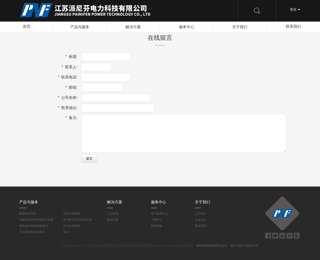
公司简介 (200, 213)
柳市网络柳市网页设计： (214, 245)
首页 (26, 26)
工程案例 (112, 213)
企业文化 (200, 219)
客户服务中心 (159, 213)
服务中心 (186, 26)
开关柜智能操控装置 (32, 232)
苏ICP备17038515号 (244, 245)
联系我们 (293, 26)
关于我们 (239, 26)
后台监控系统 (71, 226)
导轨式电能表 (71, 213)
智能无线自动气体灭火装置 (36, 219)
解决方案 (133, 26)
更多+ (67, 232)
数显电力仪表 (27, 213)
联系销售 (156, 226)
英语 (293, 9)
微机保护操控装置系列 (33, 226)
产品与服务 (79, 26)
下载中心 (156, 219)
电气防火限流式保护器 (77, 219)
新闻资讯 (200, 226)
